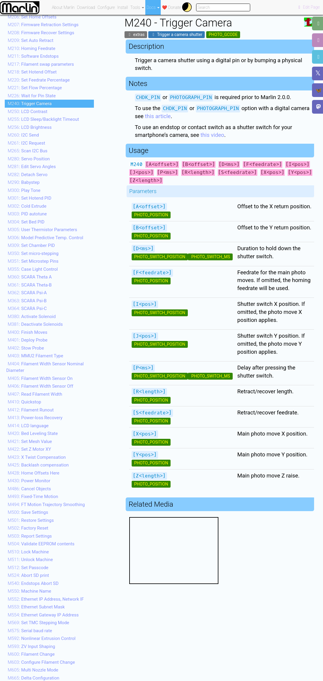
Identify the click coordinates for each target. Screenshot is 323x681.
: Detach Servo (28, 174)
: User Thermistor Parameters (42, 229)
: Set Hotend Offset (32, 72)
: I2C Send (23, 135)
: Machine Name (29, 591)
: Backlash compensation (38, 465)
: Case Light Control (33, 269)
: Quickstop (24, 402)
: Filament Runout (31, 410)
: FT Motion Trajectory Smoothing (46, 504)
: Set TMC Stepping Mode (38, 622)
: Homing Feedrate (31, 48)
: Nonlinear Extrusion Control (41, 638)
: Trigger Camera (30, 103)
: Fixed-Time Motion (33, 496)
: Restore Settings (31, 520)
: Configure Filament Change (41, 662)
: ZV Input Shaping (31, 646)
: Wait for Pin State (32, 95)
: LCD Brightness (30, 127)
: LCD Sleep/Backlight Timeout (43, 119)
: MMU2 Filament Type (35, 355)
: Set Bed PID (26, 222)
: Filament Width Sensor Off (40, 386)
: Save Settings (28, 512)
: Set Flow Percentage (35, 87)
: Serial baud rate (30, 630)
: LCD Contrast (27, 111)
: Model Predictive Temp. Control (45, 237)
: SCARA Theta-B (30, 285)
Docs (153, 7)
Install (122, 7)
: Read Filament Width (35, 394)
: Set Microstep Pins (33, 261)
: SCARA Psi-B (27, 300)
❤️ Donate (171, 7)
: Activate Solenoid (32, 316)
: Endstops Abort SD (33, 583)
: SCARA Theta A (30, 277)
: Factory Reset (28, 528)
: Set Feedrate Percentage (39, 80)
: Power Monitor (29, 480)
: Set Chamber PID (31, 245)
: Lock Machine (28, 552)
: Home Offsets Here (33, 473)
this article (158, 116)
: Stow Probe (26, 348)
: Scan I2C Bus (28, 151)
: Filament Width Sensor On (40, 378)
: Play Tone (24, 190)
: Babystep (24, 182)
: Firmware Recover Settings (41, 32)
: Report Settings (30, 536)
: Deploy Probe (28, 340)
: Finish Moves (27, 332)
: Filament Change (31, 654)
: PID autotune (27, 214)
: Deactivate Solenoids (35, 324)
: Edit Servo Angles (32, 166)
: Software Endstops (33, 56)
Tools (137, 7)
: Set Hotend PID (29, 198)
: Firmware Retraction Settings (43, 24)
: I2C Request (26, 143)
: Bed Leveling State (33, 433)
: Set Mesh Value (30, 441)
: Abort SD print (28, 575)
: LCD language (28, 425)
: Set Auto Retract (30, 40)
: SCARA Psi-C (27, 308)
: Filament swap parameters (41, 64)
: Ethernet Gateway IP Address (43, 615)
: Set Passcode (28, 567)
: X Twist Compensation (37, 457)
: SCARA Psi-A (27, 292)
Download (86, 7)
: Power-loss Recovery (35, 417)
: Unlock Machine (30, 559)
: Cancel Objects (29, 488)
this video (212, 135)
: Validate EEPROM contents (41, 544)
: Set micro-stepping (33, 253)
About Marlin (63, 7)
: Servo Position (29, 159)
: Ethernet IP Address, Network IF (46, 599)
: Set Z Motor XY (29, 449)
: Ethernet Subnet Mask (36, 607)
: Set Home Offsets (32, 17)
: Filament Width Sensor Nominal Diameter (45, 367)
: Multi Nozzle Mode (33, 670)
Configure (106, 7)
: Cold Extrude (27, 206)
